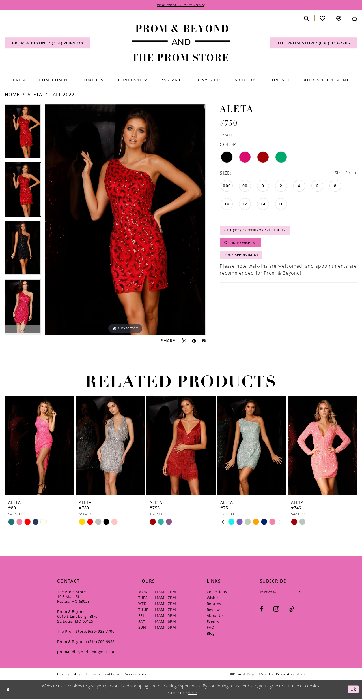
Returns (214, 603)
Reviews (214, 609)
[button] (339, 18)
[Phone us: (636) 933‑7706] (313, 43)
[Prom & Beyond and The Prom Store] (181, 43)
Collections (217, 591)
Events (213, 621)
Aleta (34, 95)
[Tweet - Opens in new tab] (184, 341)
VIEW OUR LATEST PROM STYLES (180, 5)
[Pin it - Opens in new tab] (194, 341)
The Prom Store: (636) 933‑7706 (86, 631)
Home (12, 95)
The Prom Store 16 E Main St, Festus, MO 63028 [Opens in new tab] (73, 596)
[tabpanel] (23, 133)
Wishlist (214, 597)
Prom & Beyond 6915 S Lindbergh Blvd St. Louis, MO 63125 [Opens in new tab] (77, 616)
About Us (215, 615)
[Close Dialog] (8, 689)
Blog (211, 633)
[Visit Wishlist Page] (322, 18)
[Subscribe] (302, 592)
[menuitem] (47, 43)
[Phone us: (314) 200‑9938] (47, 43)
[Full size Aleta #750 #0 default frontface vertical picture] (125, 220)
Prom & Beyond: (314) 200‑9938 (86, 641)
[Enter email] (282, 592)
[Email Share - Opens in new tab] (204, 341)
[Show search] (306, 18)
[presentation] (39, 446)
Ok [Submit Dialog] (353, 689)
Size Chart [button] (345, 173)
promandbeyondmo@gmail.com (87, 652)
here (192, 693)
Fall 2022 (62, 95)
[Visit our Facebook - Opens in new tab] (261, 610)
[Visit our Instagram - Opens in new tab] (276, 609)
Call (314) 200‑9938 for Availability (258, 231)
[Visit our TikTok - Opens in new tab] (291, 610)
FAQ (210, 627)
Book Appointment (243, 257)
